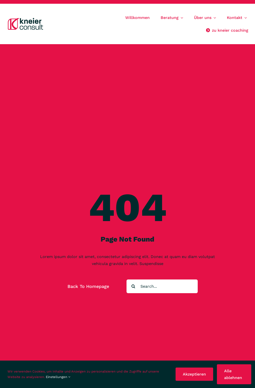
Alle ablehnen (233, 374)
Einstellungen (58, 377)
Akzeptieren (194, 374)
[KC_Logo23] (26, 19)
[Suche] (133, 286)
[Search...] (162, 286)
